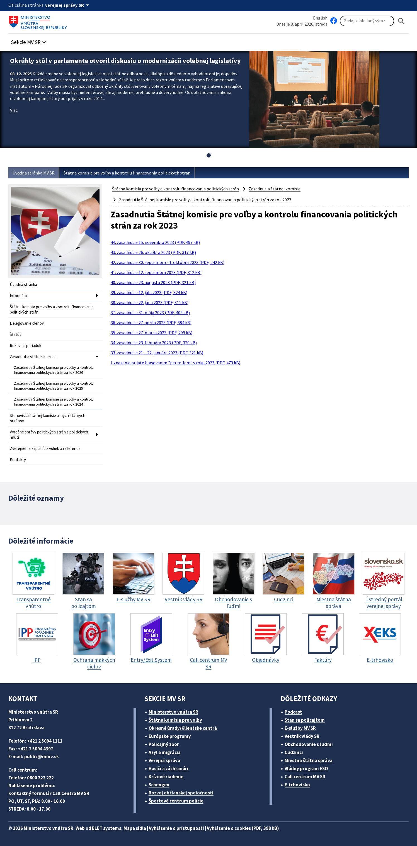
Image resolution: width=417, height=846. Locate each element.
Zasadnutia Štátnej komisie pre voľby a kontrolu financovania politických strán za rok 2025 (54, 386)
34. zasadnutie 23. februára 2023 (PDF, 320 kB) (154, 342)
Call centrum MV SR (305, 777)
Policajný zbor (164, 744)
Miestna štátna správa (309, 760)
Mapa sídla (134, 828)
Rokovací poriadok (25, 345)
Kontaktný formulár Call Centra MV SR (48, 793)
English (320, 18)
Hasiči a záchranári (168, 768)
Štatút (15, 334)
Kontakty (18, 459)
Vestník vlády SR (302, 736)
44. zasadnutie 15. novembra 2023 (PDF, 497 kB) (155, 242)
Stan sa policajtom (305, 720)
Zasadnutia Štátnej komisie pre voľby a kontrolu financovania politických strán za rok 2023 (205, 199)
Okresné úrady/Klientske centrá (183, 728)
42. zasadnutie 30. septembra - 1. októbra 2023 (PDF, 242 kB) (167, 262)
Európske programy (170, 736)
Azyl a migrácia (165, 752)
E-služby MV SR (300, 728)
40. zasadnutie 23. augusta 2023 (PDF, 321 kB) (153, 282)
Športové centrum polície (176, 801)
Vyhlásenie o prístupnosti (176, 828)
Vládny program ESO (306, 768)
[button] (29, 40)
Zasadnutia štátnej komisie (33, 356)
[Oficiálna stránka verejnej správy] (68, 5)
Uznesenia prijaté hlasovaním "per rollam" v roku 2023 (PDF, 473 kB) (175, 362)
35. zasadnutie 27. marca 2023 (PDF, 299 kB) (151, 332)
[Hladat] (401, 21)
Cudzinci (294, 752)
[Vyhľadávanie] (367, 21)
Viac (14, 110)
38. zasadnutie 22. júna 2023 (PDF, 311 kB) (149, 302)
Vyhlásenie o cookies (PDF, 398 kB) (243, 828)
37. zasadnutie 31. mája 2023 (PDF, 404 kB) (150, 312)
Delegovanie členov (27, 323)
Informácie (19, 295)
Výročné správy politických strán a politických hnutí (49, 434)
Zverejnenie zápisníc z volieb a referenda (45, 448)
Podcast (293, 712)
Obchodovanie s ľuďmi (309, 744)
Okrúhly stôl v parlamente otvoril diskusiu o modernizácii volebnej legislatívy (125, 60)
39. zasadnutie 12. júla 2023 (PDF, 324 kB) (149, 292)
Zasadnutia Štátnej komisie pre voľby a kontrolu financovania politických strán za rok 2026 (54, 370)
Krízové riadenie (166, 777)
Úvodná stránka (23, 284)
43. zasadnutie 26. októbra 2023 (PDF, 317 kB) (153, 252)
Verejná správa (164, 760)
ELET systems (106, 828)
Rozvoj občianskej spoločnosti (181, 793)
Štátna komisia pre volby (175, 720)
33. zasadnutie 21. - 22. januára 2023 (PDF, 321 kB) (157, 352)
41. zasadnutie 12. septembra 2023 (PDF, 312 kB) (156, 272)
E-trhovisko (297, 785)
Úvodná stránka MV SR (34, 173)
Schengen (159, 785)
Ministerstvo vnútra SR (173, 712)
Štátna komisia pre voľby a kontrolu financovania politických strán (127, 173)
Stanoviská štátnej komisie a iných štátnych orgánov (47, 418)
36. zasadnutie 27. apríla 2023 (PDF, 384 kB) (151, 322)
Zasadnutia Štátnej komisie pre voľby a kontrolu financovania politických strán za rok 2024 (54, 402)
